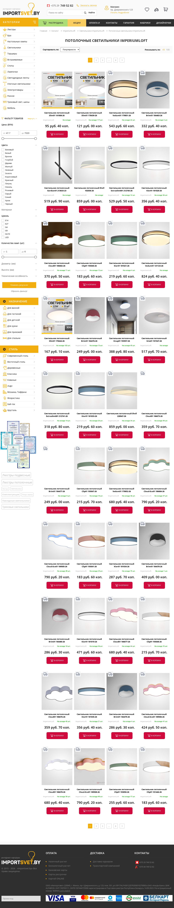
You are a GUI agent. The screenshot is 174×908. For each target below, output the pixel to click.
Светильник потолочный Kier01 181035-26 (89, 715)
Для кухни (10, 326)
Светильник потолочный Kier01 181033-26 (89, 414)
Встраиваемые (12, 59)
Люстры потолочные (17, 482)
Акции (77, 22)
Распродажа (56, 22)
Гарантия (128, 22)
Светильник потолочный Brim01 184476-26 (89, 339)
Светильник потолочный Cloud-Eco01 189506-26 (154, 715)
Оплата (51, 853)
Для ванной (11, 308)
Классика (10, 374)
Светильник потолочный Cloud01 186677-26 (121, 640)
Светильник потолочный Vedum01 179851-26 (121, 114)
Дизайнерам (163, 22)
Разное (8, 96)
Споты (8, 66)
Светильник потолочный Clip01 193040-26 (89, 264)
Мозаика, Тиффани (15, 392)
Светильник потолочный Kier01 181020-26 (154, 189)
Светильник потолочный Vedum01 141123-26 (154, 264)
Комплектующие (10, 494)
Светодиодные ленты (16, 78)
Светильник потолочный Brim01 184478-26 (154, 565)
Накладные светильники (16, 500)
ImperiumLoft (48, 120)
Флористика (11, 398)
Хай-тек (9, 404)
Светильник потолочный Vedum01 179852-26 (121, 490)
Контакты (111, 22)
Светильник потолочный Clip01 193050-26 (121, 790)
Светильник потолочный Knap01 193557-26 (121, 339)
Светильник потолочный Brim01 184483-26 (154, 114)
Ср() (61, 890)
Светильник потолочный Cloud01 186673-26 (154, 414)
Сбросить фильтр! (19, 291)
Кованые (9, 380)
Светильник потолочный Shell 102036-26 (89, 189)
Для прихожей (12, 332)
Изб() (67, 890)
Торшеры (10, 53)
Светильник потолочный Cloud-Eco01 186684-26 (154, 490)
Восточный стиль (14, 362)
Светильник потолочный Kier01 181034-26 (121, 565)
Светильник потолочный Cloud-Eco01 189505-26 (56, 565)
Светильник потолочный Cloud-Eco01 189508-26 (89, 790)
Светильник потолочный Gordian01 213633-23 (56, 189)
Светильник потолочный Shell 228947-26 (122, 414)
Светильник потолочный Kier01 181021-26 (121, 264)
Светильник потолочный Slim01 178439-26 (89, 114)
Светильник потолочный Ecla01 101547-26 (154, 339)
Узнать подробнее (119, 12)
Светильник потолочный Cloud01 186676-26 (56, 715)
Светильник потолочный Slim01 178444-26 (56, 339)
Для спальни (11, 338)
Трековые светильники (15, 507)
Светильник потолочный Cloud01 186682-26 (56, 264)
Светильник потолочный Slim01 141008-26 (56, 114)
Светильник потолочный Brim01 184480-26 (56, 640)
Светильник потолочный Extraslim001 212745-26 (121, 189)
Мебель (9, 108)
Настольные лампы (15, 41)
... (109, 60)
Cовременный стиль (15, 356)
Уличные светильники (16, 84)
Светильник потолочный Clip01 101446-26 (154, 790)
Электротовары (13, 90)
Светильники (12, 47)
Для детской (11, 320)
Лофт (8, 386)
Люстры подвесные (16, 475)
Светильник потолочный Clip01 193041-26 (89, 565)
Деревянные (11, 368)
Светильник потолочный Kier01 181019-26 (89, 640)
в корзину (59, 134)
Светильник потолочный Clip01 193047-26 (89, 490)
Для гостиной (12, 314)
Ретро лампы (27, 495)
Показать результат (19, 285)
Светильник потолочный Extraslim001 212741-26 (56, 414)
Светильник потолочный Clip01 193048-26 (154, 640)
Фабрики (145, 22)
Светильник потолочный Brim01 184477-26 (56, 490)
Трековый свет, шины (16, 102)
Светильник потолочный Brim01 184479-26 (121, 715)
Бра (7, 35)
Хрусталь (10, 410)
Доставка (97, 853)
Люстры (9, 29)
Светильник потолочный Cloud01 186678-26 (56, 790)
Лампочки (10, 72)
